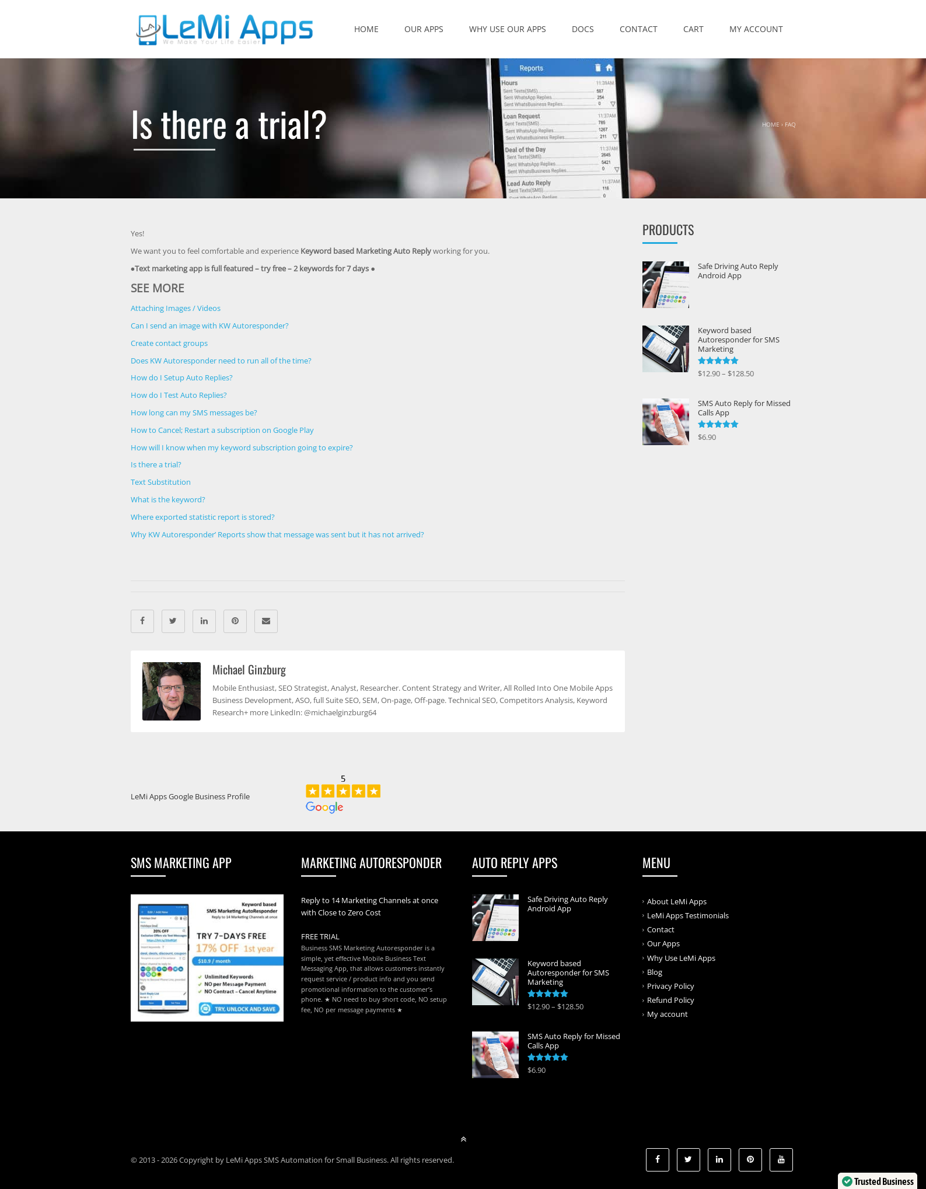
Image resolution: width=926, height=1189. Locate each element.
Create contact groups (169, 343)
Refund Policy (670, 1000)
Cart (693, 28)
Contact (639, 28)
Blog (654, 972)
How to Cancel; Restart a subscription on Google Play (222, 430)
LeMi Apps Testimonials (688, 915)
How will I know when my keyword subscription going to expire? (242, 447)
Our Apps (423, 28)
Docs (583, 28)
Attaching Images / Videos (176, 308)
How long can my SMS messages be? (194, 412)
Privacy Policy (670, 986)
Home (366, 28)
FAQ (790, 124)
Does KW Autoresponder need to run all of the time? (221, 360)
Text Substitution (161, 482)
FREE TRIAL (320, 936)
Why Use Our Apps (507, 28)
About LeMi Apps (677, 901)
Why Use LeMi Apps (681, 957)
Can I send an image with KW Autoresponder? (210, 325)
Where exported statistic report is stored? (203, 517)
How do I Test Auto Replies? (179, 395)
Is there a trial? (156, 464)
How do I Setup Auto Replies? (182, 377)
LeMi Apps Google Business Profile (190, 796)
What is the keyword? (168, 499)
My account (756, 28)
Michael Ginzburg (249, 669)
